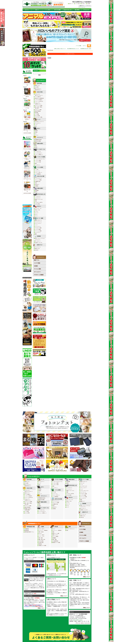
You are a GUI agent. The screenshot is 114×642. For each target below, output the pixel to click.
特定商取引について (60, 640)
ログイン (84, 45)
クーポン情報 (78, 45)
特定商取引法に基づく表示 (86, 48)
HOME (39, 640)
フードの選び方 (5, 18)
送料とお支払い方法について (60, 48)
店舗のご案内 (67, 640)
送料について (44, 640)
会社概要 (73, 640)
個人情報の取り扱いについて (73, 48)
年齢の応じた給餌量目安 (5, 37)
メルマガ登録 (51, 640)
